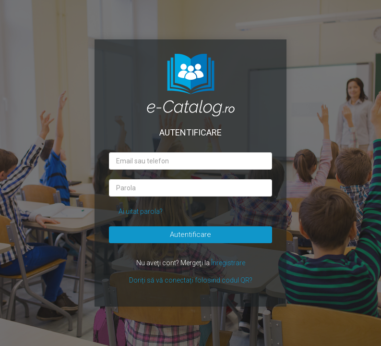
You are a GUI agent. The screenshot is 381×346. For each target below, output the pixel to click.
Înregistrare (228, 263)
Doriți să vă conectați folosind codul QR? (190, 280)
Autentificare (190, 234)
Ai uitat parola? (141, 211)
